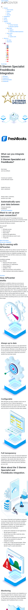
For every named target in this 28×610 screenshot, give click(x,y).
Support (6, 21)
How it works (10, 9)
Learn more (9, 33)
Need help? (9, 28)
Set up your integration (6, 210)
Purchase (2, 275)
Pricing (5, 20)
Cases (5, 18)
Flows (8, 13)
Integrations (7, 16)
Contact (6, 0)
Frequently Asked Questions (16, 31)
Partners (9, 23)
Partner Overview (13, 25)
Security (9, 14)
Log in (2, 0)
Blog (10, 35)
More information (4, 240)
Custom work (12, 36)
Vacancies (9, 41)
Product (6, 8)
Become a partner (13, 26)
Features (9, 11)
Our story (9, 40)
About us (6, 38)
